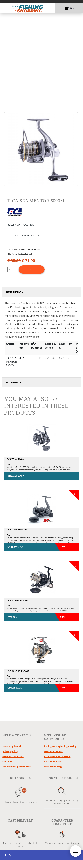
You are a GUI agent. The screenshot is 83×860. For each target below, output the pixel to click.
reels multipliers (53, 751)
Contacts (7, 761)
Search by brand (11, 746)
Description (14, 292)
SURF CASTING (25, 224)
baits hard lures (53, 761)
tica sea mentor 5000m (27, 235)
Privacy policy (10, 751)
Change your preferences (16, 766)
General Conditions (13, 756)
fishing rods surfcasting (57, 756)
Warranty (13, 382)
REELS (11, 224)
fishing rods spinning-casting (60, 746)
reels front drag (53, 766)
